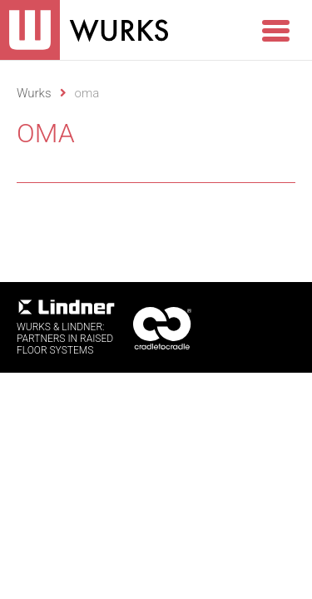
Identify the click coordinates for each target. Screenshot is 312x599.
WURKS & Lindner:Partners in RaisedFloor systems (66, 327)
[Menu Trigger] (275, 29)
